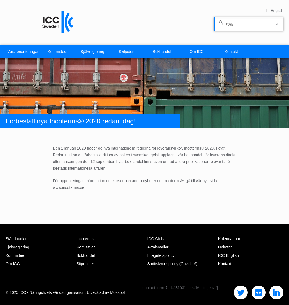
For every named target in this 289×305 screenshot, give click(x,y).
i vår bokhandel (189, 155)
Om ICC (197, 51)
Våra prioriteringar (22, 51)
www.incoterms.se (68, 187)
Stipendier (85, 264)
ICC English (228, 255)
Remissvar (85, 247)
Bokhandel (162, 51)
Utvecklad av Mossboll (106, 292)
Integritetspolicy (160, 255)
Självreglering (92, 51)
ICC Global (156, 238)
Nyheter (225, 247)
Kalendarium (229, 238)
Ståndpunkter (17, 238)
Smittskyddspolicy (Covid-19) (172, 264)
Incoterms (84, 238)
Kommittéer (58, 51)
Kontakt (231, 51)
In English (274, 10)
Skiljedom (127, 51)
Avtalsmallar (158, 247)
